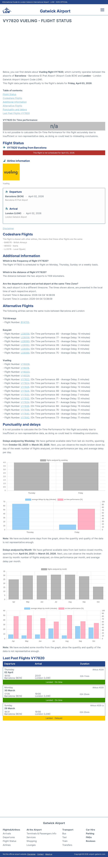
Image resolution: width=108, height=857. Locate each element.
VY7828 (25, 390)
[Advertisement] (54, 47)
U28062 (25, 345)
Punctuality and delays (15, 109)
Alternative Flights (12, 105)
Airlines (7, 845)
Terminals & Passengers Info (41, 833)
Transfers (67, 845)
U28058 (25, 337)
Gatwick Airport (55, 11)
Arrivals (7, 833)
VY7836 (25, 406)
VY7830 (25, 394)
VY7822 (25, 379)
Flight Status (9, 94)
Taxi (64, 837)
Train (65, 841)
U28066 (25, 352)
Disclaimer (31, 854)
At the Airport (34, 829)
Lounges (31, 845)
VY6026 (25, 375)
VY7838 (25, 409)
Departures (9, 837)
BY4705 (25, 322)
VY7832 (25, 398)
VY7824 (25, 383)
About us (48, 854)
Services (31, 837)
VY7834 (25, 402)
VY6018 (25, 367)
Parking (90, 833)
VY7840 (25, 413)
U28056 (25, 333)
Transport (67, 829)
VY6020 (25, 371)
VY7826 (25, 387)
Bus (64, 833)
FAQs (89, 837)
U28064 (25, 348)
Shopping (32, 841)
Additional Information (15, 101)
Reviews (90, 841)
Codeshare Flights (12, 98)
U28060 (25, 341)
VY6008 (25, 364)
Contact (40, 854)
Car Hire (90, 829)
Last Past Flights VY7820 (16, 113)
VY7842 (25, 417)
